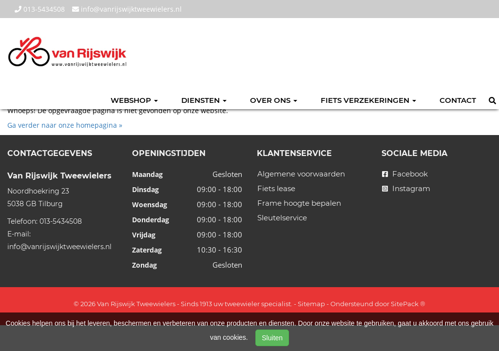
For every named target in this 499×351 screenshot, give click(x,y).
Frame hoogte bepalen (299, 203)
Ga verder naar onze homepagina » (64, 125)
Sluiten (272, 338)
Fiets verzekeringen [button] (368, 100)
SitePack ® (408, 304)
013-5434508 (40, 9)
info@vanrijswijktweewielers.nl (127, 9)
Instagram (406, 188)
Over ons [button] (273, 100)
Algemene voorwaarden (301, 173)
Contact (458, 100)
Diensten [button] (204, 100)
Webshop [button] (134, 100)
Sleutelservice (282, 217)
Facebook (405, 173)
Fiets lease (276, 188)
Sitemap (311, 304)
